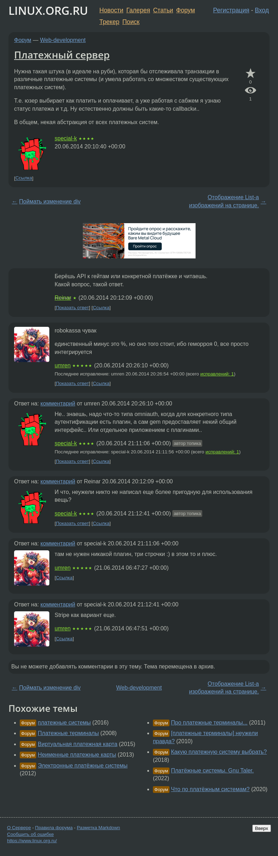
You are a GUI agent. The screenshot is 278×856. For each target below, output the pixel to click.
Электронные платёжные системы (83, 766)
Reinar (63, 298)
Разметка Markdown (98, 827)
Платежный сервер (62, 54)
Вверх (261, 828)
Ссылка (24, 178)
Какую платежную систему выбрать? (219, 752)
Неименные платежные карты (77, 755)
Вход (262, 10)
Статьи (163, 10)
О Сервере (19, 827)
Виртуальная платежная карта (77, 744)
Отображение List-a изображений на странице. (224, 201)
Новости (111, 10)
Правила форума (54, 827)
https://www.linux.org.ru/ (32, 840)
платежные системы (64, 723)
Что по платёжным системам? (210, 789)
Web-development (63, 40)
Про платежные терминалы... (209, 723)
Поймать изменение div (49, 201)
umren (62, 365)
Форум (185, 10)
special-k (66, 138)
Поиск (131, 21)
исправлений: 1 (217, 374)
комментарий (58, 403)
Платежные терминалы (68, 733)
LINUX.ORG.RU (48, 10)
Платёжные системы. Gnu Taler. (212, 771)
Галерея (138, 10)
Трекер (109, 21)
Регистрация (231, 10)
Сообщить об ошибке (30, 834)
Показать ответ (72, 307)
